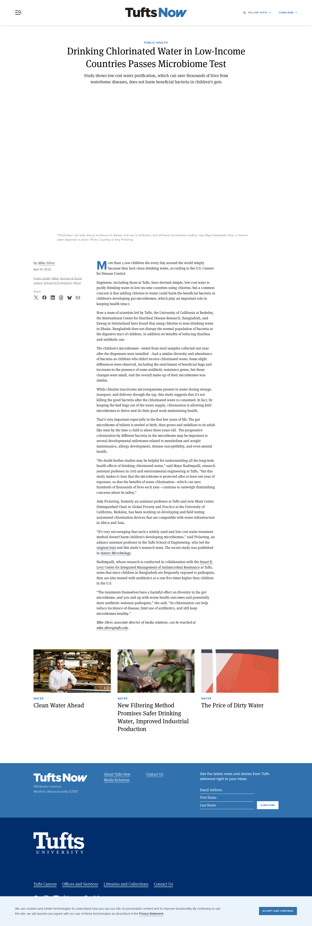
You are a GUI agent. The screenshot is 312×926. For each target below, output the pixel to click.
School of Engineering (58, 283)
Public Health (156, 43)
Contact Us (154, 774)
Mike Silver (46, 263)
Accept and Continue (278, 911)
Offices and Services (80, 884)
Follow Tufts (257, 12)
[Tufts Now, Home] (156, 12)
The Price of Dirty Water (232, 705)
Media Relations (117, 779)
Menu (18, 12)
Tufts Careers (45, 884)
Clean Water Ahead (59, 705)
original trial (106, 547)
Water (55, 278)
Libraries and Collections (126, 884)
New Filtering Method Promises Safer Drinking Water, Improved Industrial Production (153, 717)
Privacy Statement (151, 913)
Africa (77, 283)
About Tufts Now (117, 774)
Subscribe (286, 12)
